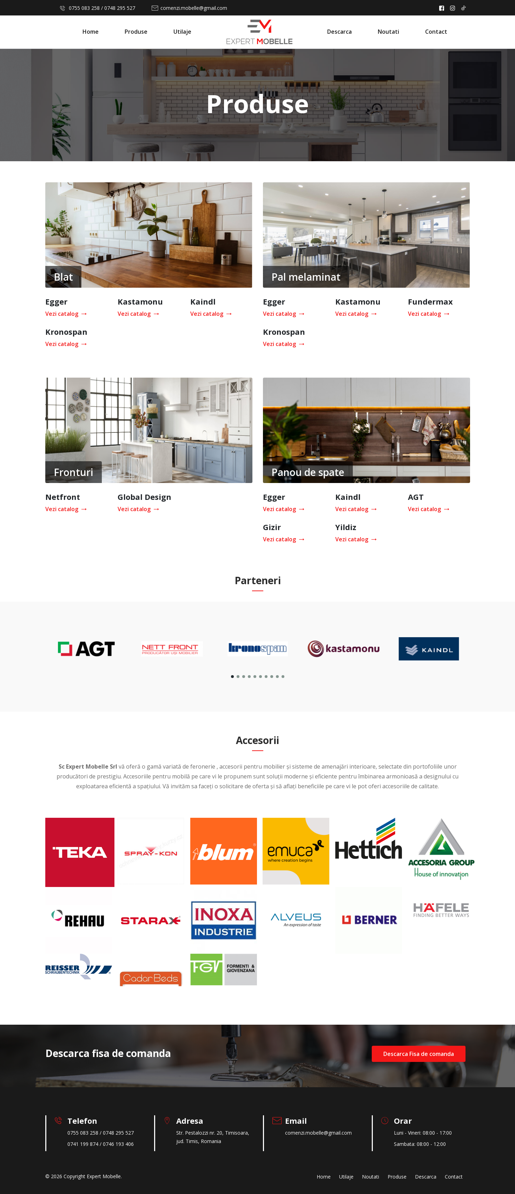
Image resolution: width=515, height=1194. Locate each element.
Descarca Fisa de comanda (418, 1054)
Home (90, 31)
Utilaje (182, 31)
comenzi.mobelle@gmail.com (193, 8)
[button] (232, 676)
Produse (136, 31)
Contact (436, 31)
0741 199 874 (82, 1144)
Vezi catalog (64, 314)
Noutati (388, 31)
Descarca (339, 31)
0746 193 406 (118, 1144)
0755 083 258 (84, 8)
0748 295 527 (119, 8)
